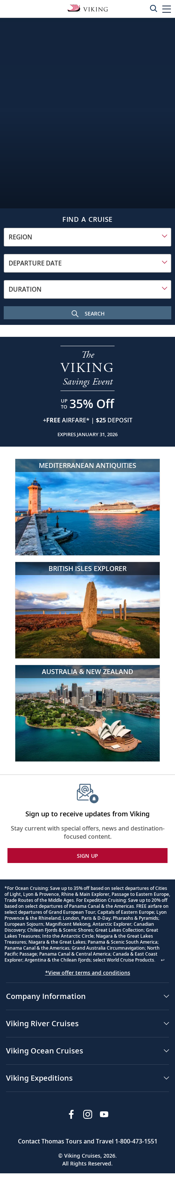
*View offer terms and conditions (87, 972)
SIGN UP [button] (88, 855)
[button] (166, 9)
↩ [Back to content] (163, 960)
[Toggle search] (153, 8)
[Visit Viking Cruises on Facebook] (71, 1114)
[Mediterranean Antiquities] (87, 507)
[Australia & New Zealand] (87, 713)
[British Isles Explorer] (87, 610)
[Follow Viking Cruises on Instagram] (87, 1114)
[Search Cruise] (87, 312)
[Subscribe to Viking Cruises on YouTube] (104, 1114)
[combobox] (87, 237)
